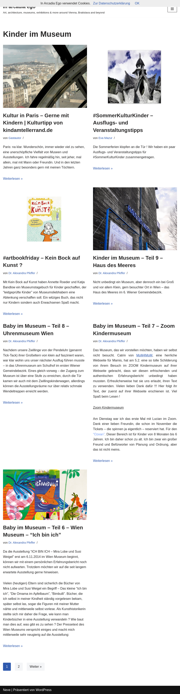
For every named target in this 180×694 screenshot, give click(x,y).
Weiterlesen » (13, 178)
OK (137, 3)
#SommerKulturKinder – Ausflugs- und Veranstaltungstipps (123, 122)
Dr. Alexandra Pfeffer (21, 273)
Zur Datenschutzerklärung (111, 3)
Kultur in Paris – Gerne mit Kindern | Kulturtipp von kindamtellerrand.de (36, 122)
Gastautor (14, 138)
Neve (6, 690)
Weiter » (36, 666)
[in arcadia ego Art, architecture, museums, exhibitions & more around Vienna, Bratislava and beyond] (54, 9)
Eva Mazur (105, 138)
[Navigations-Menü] (172, 8)
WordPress (43, 690)
